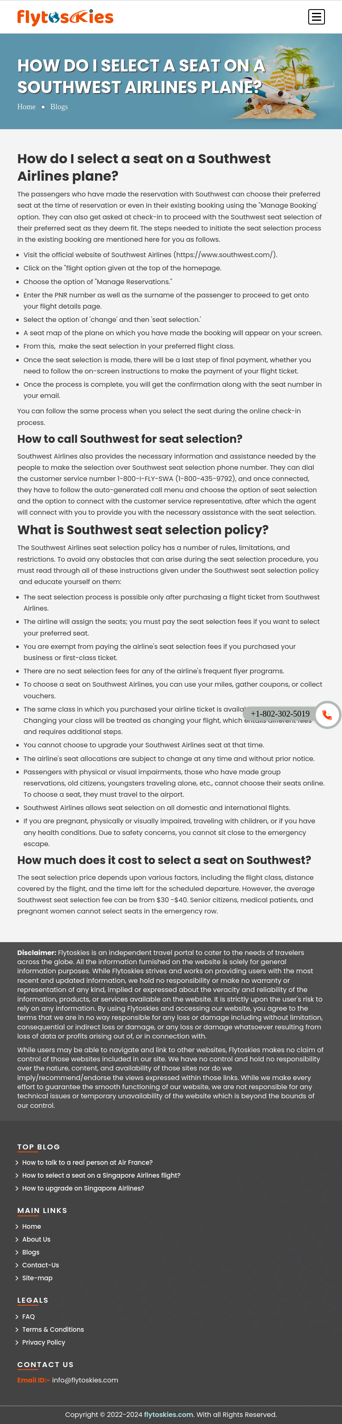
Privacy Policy (43, 1342)
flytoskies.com (168, 1414)
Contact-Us (40, 1265)
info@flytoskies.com (85, 1380)
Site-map (37, 1278)
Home (26, 107)
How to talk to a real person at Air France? (87, 1162)
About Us (36, 1239)
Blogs (31, 1252)
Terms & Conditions (53, 1329)
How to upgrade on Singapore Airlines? (83, 1188)
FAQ (28, 1316)
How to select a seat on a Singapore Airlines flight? (101, 1175)
